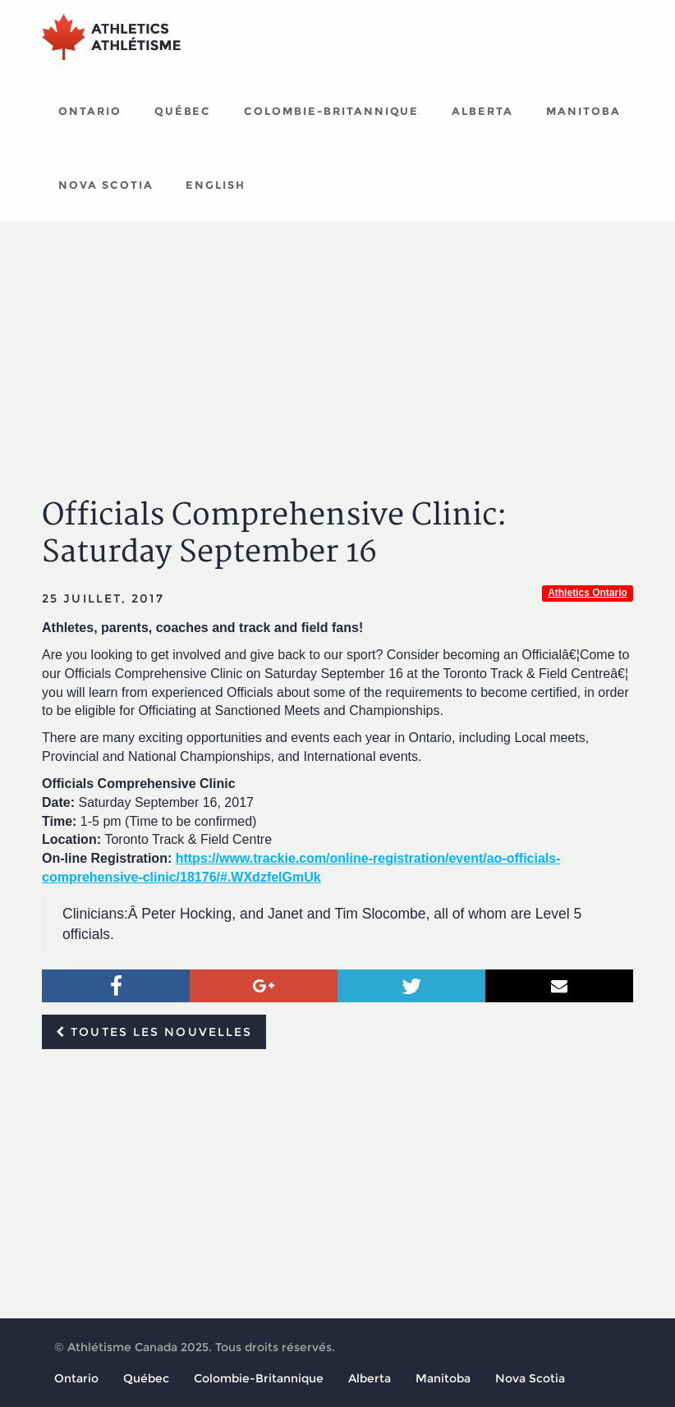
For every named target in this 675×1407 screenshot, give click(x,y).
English (216, 184)
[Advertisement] (337, 345)
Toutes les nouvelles (154, 1031)
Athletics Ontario (587, 592)
